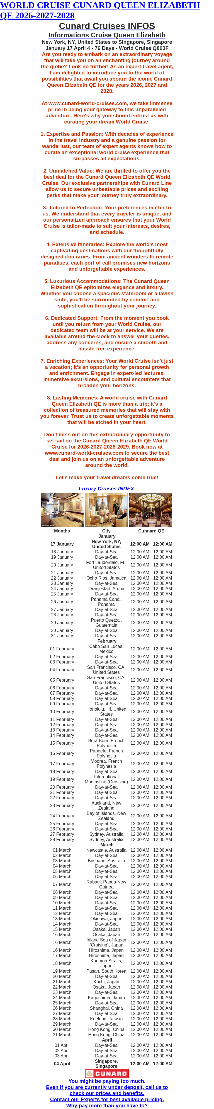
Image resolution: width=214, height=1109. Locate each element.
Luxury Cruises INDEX (106, 488)
